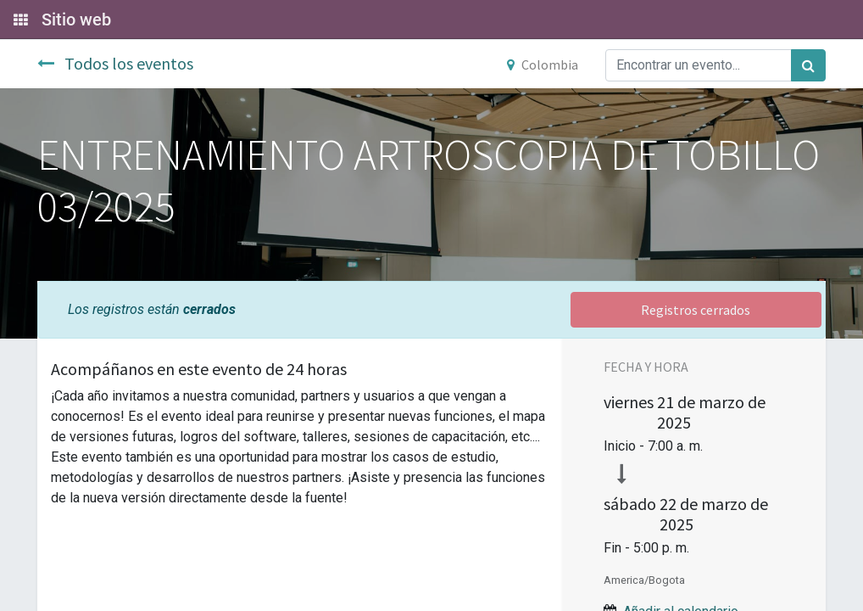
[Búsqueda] (808, 65)
